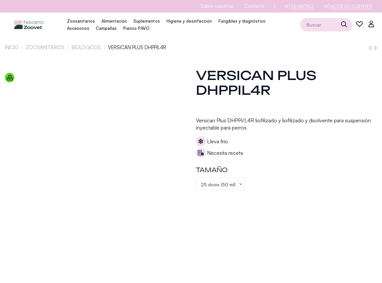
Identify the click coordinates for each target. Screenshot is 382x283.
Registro (302, 6)
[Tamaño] (222, 185)
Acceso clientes (351, 6)
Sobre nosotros (216, 6)
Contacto (254, 6)
